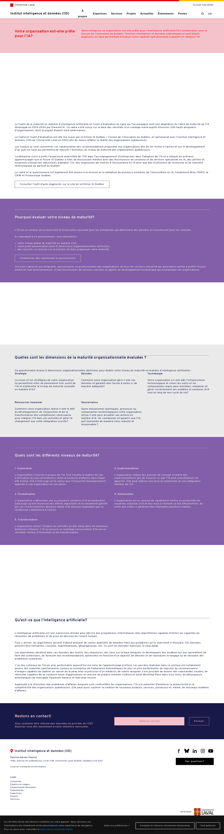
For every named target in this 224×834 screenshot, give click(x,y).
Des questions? (194, 761)
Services (116, 13)
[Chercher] (202, 13)
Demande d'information (33, 767)
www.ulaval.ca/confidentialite (56, 829)
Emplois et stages (20, 784)
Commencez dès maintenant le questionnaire (48, 258)
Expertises (100, 13)
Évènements (166, 13)
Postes (182, 13)
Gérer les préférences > (117, 826)
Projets (131, 13)
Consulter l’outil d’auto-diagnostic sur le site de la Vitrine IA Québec (62, 184)
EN (210, 14)
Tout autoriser (208, 826)
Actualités (146, 13)
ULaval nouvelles (203, 5)
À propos (82, 13)
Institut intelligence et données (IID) (39, 13)
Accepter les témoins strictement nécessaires (165, 826)
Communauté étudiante (23, 787)
